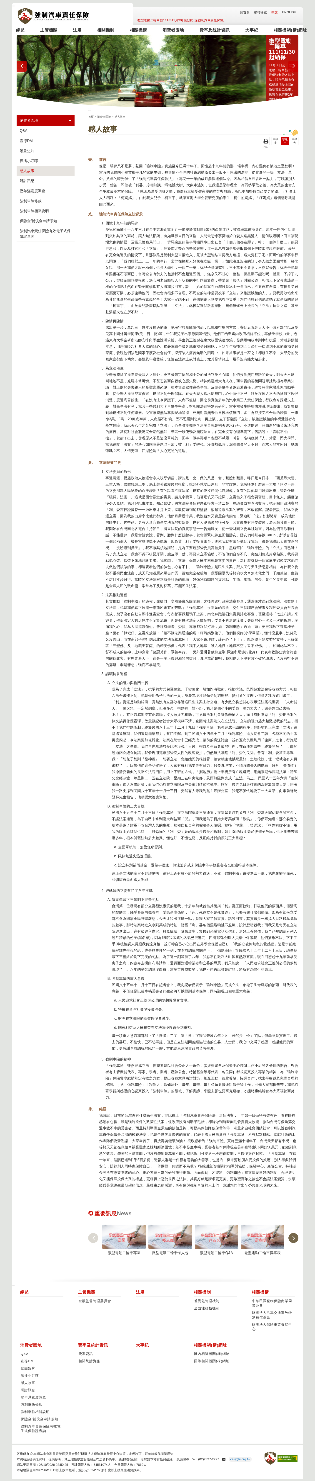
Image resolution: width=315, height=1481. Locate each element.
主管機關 (50, 30)
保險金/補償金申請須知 (38, 223)
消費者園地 (169, 30)
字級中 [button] (285, 143)
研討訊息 (27, 183)
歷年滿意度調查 (32, 193)
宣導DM (26, 143)
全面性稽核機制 (207, 1310)
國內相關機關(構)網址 (212, 1355)
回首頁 (245, 12)
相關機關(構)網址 (279, 30)
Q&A (24, 132)
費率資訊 (85, 1355)
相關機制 (104, 30)
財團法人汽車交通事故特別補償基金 (272, 1317)
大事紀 (243, 30)
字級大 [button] (294, 142)
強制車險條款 (31, 203)
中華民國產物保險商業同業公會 (272, 1305)
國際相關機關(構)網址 (212, 1363)
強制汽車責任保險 (53, 16)
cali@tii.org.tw (240, 1461)
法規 (78, 30)
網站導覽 (260, 12)
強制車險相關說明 (34, 213)
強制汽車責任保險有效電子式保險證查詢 (45, 235)
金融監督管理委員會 (94, 1303)
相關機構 (136, 30)
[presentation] (22, 68)
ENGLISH (289, 12)
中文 (274, 12)
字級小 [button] (275, 142)
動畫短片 (27, 153)
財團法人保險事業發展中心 (272, 1329)
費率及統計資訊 (208, 30)
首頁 (91, 118)
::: (13, 6)
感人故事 (27, 173)
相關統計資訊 (89, 1363)
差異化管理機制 (207, 1303)
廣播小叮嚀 (29, 163)
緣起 (24, 30)
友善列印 (266, 143)
